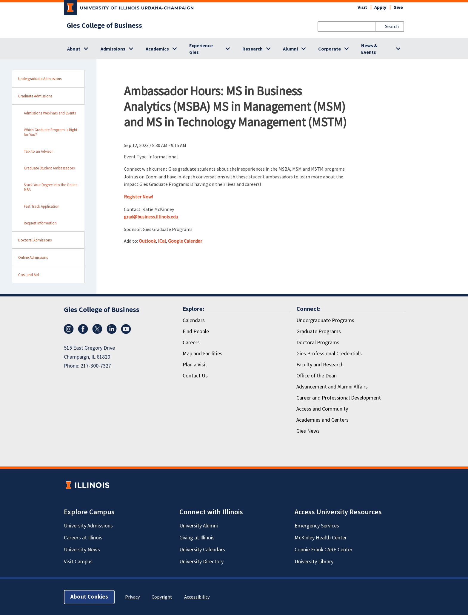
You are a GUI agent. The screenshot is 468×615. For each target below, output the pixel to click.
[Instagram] (68, 329)
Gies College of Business (104, 25)
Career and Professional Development (338, 398)
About (73, 49)
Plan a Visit (195, 364)
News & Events (369, 49)
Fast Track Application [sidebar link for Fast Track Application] (41, 206)
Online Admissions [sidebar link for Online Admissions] (33, 257)
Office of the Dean (316, 376)
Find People (196, 331)
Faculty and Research (320, 364)
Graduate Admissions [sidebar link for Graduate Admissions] (35, 96)
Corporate (329, 49)
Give (398, 7)
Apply (380, 7)
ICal (162, 241)
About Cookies (89, 597)
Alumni (290, 49)
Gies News (308, 431)
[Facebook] (83, 329)
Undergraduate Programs (325, 320)
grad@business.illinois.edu (151, 217)
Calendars (194, 320)
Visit (362, 7)
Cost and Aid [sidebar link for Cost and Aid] (28, 274)
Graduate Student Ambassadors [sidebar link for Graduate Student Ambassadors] (49, 168)
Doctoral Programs (317, 342)
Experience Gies (201, 49)
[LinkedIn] (111, 329)
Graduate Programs (318, 331)
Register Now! (138, 197)
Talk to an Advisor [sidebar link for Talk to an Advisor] (38, 151)
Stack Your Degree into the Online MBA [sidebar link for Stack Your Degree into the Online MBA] (50, 187)
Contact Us (195, 376)
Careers (191, 342)
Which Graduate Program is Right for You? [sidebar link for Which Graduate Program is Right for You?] (50, 132)
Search (392, 26)
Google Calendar (185, 241)
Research (252, 49)
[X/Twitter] (97, 329)
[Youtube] (126, 329)
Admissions (113, 49)
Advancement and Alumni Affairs (332, 387)
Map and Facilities (202, 353)
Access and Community (322, 409)
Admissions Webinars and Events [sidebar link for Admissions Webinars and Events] (50, 113)
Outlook (147, 241)
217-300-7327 (96, 366)
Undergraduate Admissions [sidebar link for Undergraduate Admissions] (39, 78)
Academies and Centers (322, 420)
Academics (157, 49)
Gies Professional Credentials (329, 353)
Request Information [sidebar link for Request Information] (40, 223)
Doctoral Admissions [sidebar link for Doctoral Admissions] (35, 240)
